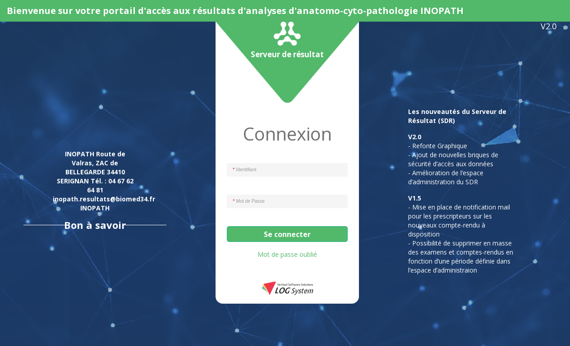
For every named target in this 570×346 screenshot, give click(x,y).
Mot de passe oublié (287, 254)
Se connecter (287, 234)
